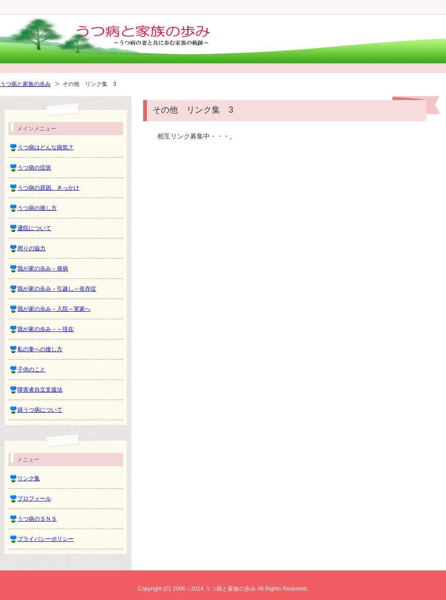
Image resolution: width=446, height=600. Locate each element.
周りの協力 (31, 248)
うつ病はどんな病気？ (45, 147)
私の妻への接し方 (39, 349)
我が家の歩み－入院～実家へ (54, 309)
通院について (34, 228)
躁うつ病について (39, 410)
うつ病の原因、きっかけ (48, 188)
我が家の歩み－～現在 (45, 329)
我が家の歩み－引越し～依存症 (56, 288)
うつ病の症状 (34, 167)
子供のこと (31, 369)
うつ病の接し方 (37, 208)
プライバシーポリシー (45, 539)
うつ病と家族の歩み (25, 84)
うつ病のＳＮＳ (37, 518)
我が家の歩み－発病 (42, 268)
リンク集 (28, 478)
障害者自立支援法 (39, 389)
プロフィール (34, 498)
